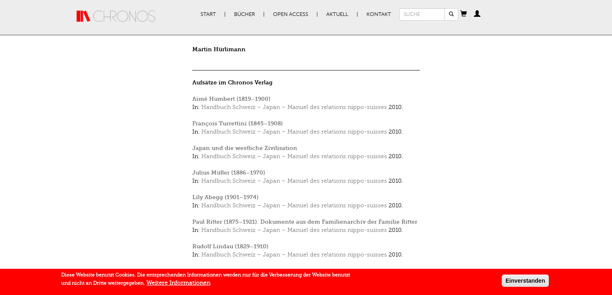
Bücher (244, 14)
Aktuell (337, 14)
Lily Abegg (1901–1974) (225, 197)
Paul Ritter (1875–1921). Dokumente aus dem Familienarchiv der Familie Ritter (304, 221)
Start (208, 14)
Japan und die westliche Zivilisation (244, 148)
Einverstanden (525, 282)
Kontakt (378, 14)
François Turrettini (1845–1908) (237, 123)
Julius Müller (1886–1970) (228, 172)
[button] (463, 14)
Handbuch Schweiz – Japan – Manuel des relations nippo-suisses (294, 107)
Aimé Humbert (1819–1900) (231, 98)
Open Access (290, 14)
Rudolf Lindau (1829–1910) (230, 246)
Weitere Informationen (178, 284)
